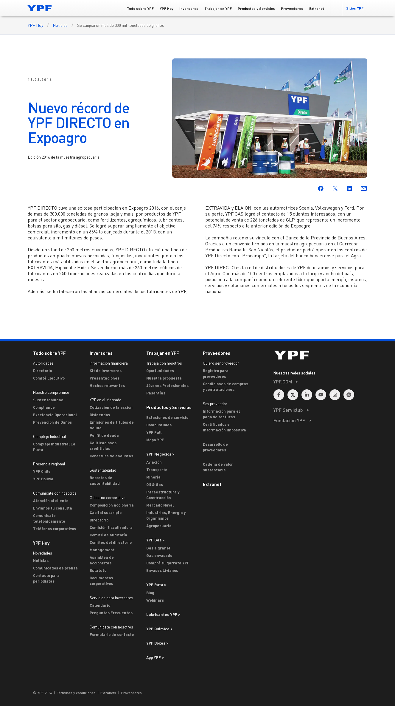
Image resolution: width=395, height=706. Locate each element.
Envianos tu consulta (52, 508)
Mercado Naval (160, 505)
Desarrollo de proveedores (215, 447)
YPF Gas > (155, 540)
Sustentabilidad (48, 399)
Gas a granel (158, 548)
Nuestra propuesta (164, 378)
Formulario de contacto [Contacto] (112, 634)
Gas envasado (159, 555)
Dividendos (100, 414)
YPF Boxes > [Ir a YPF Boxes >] (157, 643)
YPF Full (153, 432)
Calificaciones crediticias (103, 445)
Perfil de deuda (104, 435)
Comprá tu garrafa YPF (167, 563)
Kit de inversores (106, 370)
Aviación (154, 462)
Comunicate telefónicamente (49, 518)
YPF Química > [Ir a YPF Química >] (159, 628)
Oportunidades (160, 370)
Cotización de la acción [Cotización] (111, 407)
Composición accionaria (112, 505)
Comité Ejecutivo (49, 378)
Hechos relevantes (107, 385)
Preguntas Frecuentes (111, 612)
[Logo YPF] (40, 8)
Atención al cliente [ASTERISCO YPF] (51, 500)
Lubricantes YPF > (163, 614)
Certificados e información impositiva (224, 427)
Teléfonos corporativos (54, 528)
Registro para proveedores (215, 373)
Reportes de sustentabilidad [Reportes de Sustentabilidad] (105, 480)
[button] (336, 8)
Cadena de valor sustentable (218, 467)
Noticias (60, 25)
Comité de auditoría (108, 534)
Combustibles (159, 424)
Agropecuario (158, 525)
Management (102, 549)
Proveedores (216, 353)
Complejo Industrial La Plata (54, 447)
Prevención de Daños (52, 422)
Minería (153, 477)
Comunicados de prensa (55, 568)
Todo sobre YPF (49, 353)
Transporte (156, 469)
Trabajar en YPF (162, 353)
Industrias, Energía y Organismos (166, 515)
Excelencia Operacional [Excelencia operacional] (55, 414)
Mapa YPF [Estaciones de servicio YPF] (155, 439)
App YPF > (155, 657)
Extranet (212, 484)
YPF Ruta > (156, 584)
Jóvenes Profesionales (167, 385)
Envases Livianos (162, 570)
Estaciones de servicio (167, 417)
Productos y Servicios (169, 407)
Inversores (101, 353)
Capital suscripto (106, 512)
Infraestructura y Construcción (162, 495)
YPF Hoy (35, 25)
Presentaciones (104, 378)
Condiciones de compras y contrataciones (225, 386)
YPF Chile (42, 471)
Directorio (42, 370)
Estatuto (98, 570)
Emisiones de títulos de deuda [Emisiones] (112, 425)
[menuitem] (320, 389)
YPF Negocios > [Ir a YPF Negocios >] (160, 454)
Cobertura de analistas (111, 455)
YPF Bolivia (43, 478)
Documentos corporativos (101, 580)
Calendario (100, 605)
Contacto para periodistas (46, 578)
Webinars (155, 600)
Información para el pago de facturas (221, 414)
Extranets (108, 692)
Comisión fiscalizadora (111, 527)
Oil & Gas (154, 484)
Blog (150, 592)
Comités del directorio (111, 542)
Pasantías (155, 393)
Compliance (44, 407)
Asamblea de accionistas (102, 560)
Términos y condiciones (76, 692)
